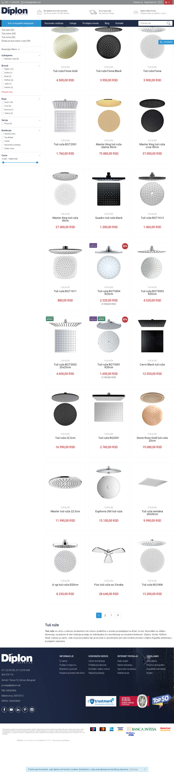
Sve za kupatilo (24, 30)
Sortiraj (111, 36)
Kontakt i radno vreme (99, 696)
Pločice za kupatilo (156, 692)
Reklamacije (123, 700)
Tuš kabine (152, 688)
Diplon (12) (8, 96)
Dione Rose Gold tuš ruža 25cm (152, 466)
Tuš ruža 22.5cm (65, 464)
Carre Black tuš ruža (152, 391)
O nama (63, 688)
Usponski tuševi (11, 49)
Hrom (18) (8, 129)
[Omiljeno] (160, 2)
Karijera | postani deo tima (72, 700)
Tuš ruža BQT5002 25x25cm (65, 392)
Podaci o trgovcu (68, 692)
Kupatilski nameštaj (156, 696)
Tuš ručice (9, 60)
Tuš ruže (8, 56)
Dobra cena (9, 175)
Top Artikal (8, 164)
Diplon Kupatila (8, 30)
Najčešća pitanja (96, 700)
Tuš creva (8, 64)
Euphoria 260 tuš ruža (108, 538)
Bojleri (150, 700)
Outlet (7, 168)
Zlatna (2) (8, 140)
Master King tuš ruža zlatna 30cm (109, 172)
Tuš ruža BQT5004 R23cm (108, 319)
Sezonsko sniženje (12, 172)
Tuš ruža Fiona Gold (65, 97)
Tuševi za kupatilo (41, 30)
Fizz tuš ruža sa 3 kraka (108, 611)
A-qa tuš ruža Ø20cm (65, 611)
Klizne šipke (9, 45)
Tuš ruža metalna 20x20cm (152, 539)
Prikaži (139, 36)
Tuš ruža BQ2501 (108, 464)
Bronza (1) (8, 136)
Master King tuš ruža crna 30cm (152, 172)
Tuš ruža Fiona (152, 97)
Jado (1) (7, 110)
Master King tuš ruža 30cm (65, 246)
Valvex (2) (8, 114)
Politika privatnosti (97, 692)
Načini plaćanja (125, 692)
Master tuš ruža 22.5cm (65, 538)
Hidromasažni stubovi (14, 53)
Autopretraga (98, 36)
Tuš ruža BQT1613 (152, 244)
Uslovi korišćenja (97, 688)
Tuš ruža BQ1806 (152, 611)
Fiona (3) (8, 150)
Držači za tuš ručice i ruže (16, 67)
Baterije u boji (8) (11, 86)
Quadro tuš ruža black (108, 244)
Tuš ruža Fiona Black (109, 97)
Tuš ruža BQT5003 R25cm (152, 319)
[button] (155, 23)
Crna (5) (7, 133)
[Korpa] (168, 3)
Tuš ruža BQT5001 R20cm (108, 392)
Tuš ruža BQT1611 (65, 318)
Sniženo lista (9, 161)
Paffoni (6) (8, 107)
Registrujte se (150, 2)
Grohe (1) (8, 99)
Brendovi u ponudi (68, 696)
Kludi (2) (7, 103)
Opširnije (133, 769)
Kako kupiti (123, 688)
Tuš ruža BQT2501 (65, 171)
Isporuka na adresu (127, 696)
